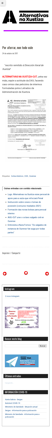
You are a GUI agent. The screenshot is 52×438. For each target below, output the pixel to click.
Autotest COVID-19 (12, 403)
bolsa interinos (17, 176)
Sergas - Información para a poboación (20, 410)
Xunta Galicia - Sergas (13, 399)
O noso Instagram (12, 296)
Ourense (32, 176)
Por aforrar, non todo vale (17, 47)
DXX (26, 176)
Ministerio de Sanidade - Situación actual (21, 407)
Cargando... (9, 383)
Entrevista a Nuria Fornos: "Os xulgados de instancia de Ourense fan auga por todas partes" (27, 229)
